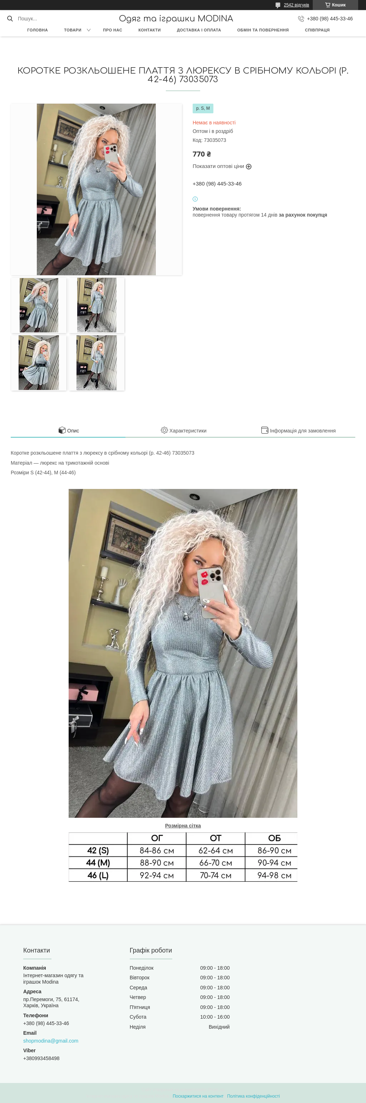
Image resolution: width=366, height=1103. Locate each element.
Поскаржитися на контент (198, 1096)
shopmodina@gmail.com (50, 1041)
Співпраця (317, 30)
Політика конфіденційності (253, 1096)
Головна (37, 30)
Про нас (112, 30)
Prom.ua (216, 1089)
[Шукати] (10, 19)
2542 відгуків (296, 5)
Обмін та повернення (263, 30)
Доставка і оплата (199, 30)
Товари (72, 30)
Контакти (149, 30)
